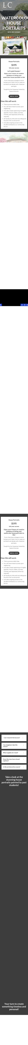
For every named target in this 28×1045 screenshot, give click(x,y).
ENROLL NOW (14, 96)
